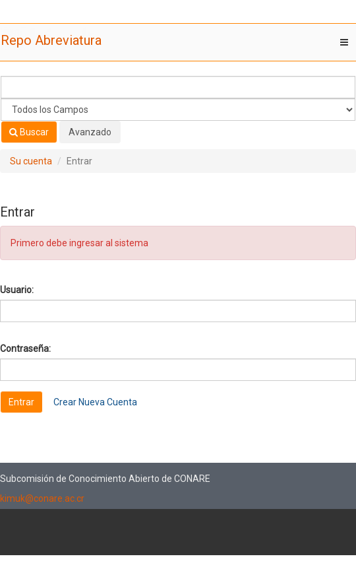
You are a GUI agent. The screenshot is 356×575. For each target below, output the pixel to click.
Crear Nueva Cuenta (95, 402)
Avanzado (90, 132)
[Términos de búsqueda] (178, 87)
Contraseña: (25, 348)
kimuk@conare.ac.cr (42, 498)
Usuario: (17, 290)
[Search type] (178, 109)
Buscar (29, 132)
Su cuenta (31, 161)
